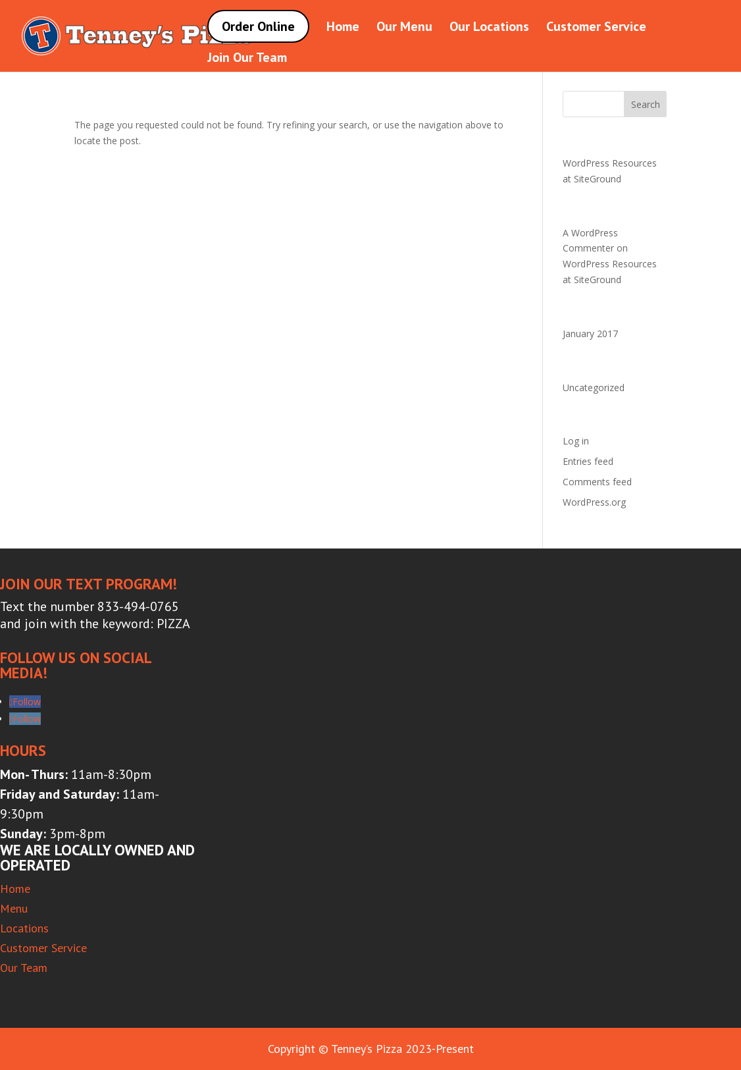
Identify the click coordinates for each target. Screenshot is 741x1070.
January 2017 (590, 333)
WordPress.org (594, 502)
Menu (14, 908)
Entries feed (588, 461)
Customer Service (596, 28)
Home (342, 28)
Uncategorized (594, 387)
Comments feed (597, 481)
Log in (576, 441)
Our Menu (404, 28)
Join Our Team (247, 59)
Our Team (23, 967)
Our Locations (489, 28)
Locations (24, 928)
